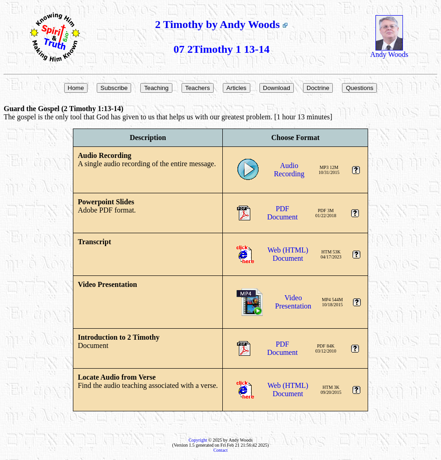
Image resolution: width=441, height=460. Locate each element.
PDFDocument (282, 213)
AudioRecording (289, 170)
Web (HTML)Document (288, 254)
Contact (220, 450)
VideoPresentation (293, 302)
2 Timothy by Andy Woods (221, 24)
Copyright (197, 440)
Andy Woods (389, 51)
